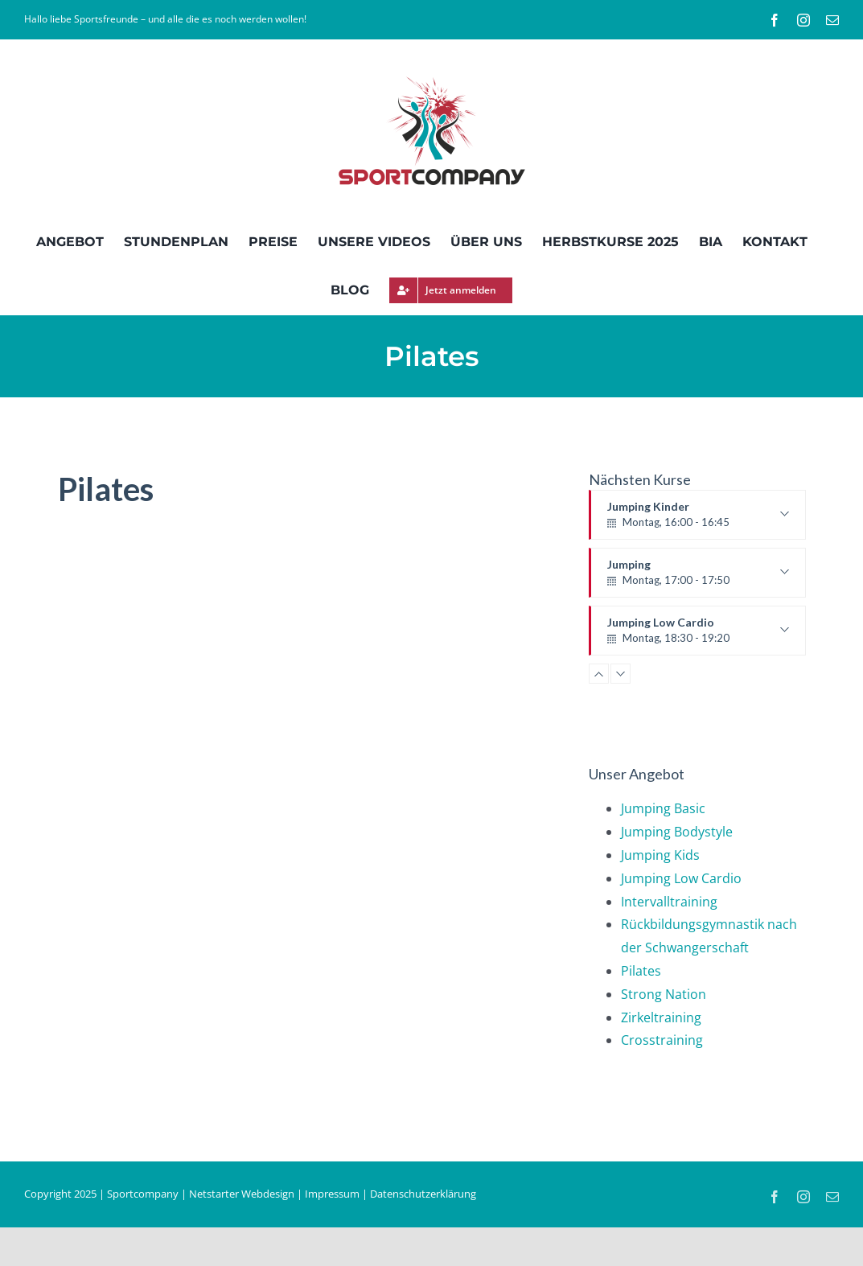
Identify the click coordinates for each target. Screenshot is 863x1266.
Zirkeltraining (661, 1017)
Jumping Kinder (698, 519)
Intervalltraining (669, 901)
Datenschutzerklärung (423, 1193)
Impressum (332, 1193)
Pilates (641, 971)
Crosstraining (662, 1040)
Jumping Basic (663, 808)
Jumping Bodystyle (677, 832)
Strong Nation (663, 994)
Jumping (698, 577)
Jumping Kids (660, 855)
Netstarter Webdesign (241, 1193)
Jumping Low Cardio (698, 630)
